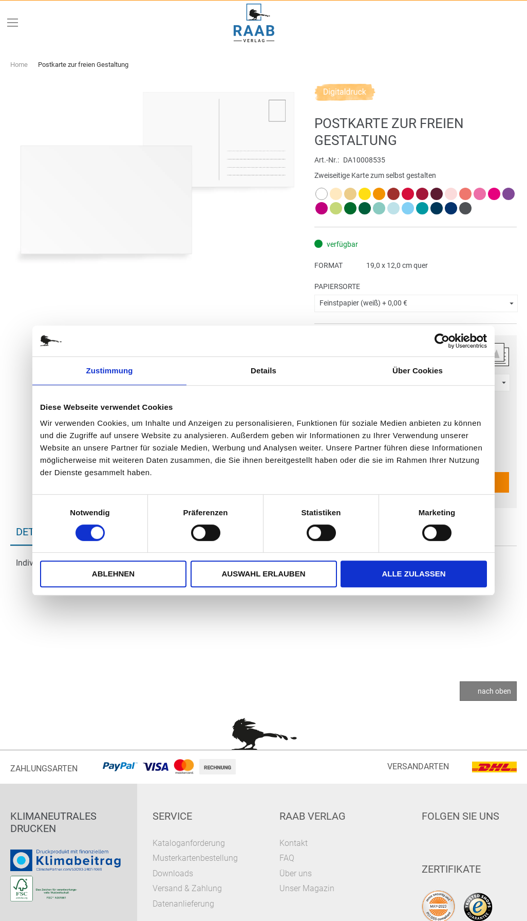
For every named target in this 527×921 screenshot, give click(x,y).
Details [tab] (263, 370)
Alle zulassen (413, 573)
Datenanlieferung (183, 904)
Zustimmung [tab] (109, 370)
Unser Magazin (306, 888)
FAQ (286, 858)
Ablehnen (113, 573)
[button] (416, 303)
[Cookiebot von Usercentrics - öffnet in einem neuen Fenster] (442, 341)
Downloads (173, 873)
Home (19, 64)
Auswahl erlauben (263, 573)
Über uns (295, 873)
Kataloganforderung (189, 843)
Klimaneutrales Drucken (53, 822)
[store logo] (254, 23)
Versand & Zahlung (187, 888)
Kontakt (293, 843)
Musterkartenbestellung (195, 858)
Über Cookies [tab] (417, 370)
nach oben (494, 691)
